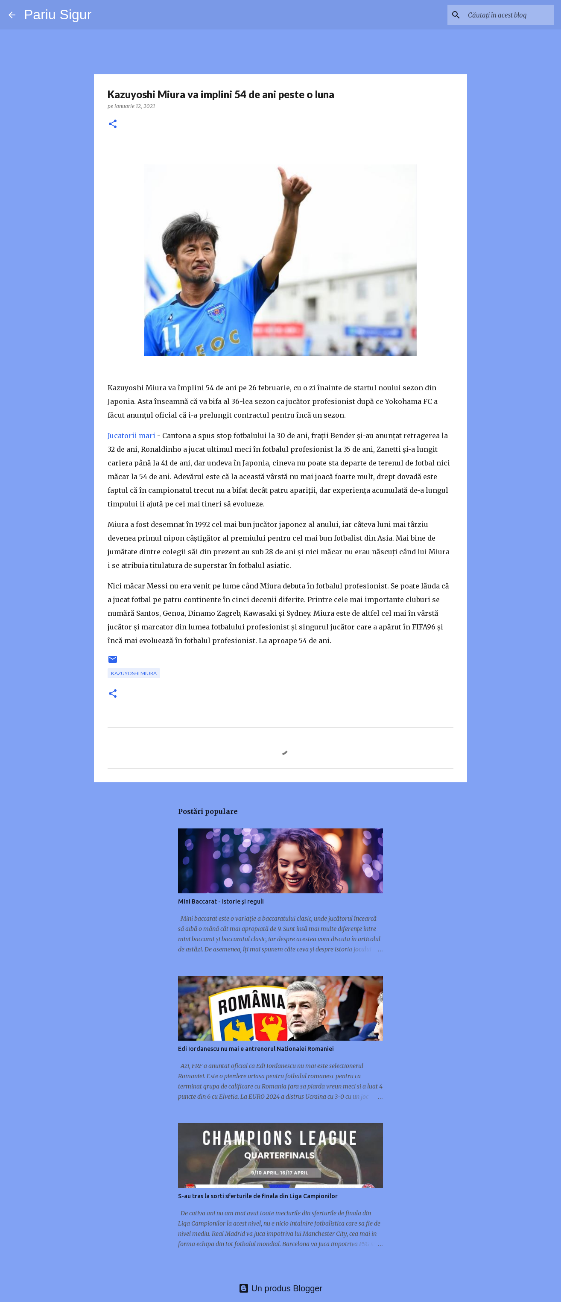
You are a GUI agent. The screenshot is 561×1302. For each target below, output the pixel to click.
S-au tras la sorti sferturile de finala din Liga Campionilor (258, 1196)
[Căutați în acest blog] (509, 15)
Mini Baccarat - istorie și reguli (221, 901)
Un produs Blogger (280, 1288)
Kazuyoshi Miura (134, 673)
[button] (113, 124)
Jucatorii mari (131, 435)
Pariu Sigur (57, 14)
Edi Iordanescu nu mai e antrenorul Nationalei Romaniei (256, 1048)
